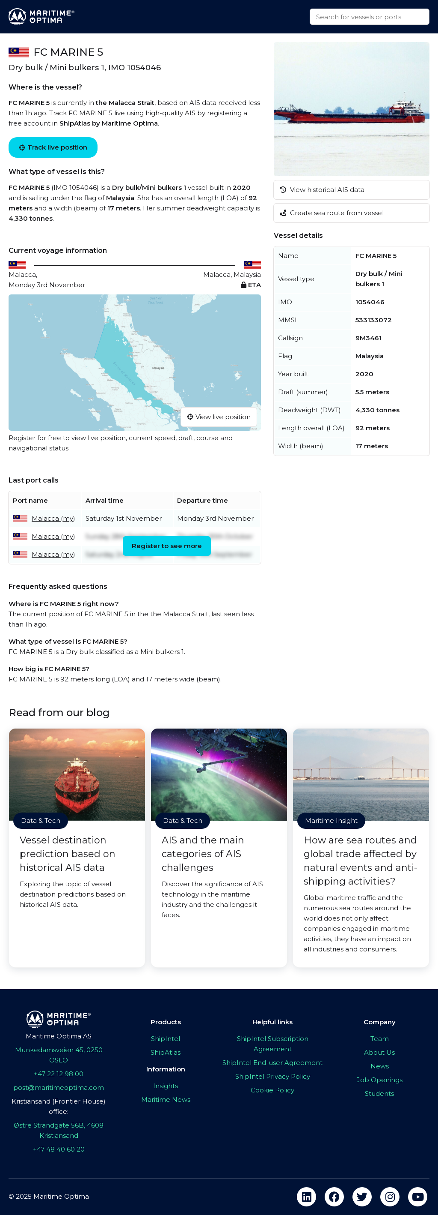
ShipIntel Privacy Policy (272, 1076)
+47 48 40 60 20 (59, 1149)
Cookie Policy (272, 1090)
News (379, 1066)
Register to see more (167, 546)
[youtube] (417, 1196)
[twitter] (362, 1196)
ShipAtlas (166, 1052)
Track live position (53, 147)
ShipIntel (165, 1039)
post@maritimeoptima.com (58, 1087)
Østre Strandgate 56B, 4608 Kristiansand (59, 1130)
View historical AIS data (322, 190)
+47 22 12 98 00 (58, 1074)
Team (379, 1039)
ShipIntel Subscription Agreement (272, 1044)
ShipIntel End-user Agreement (272, 1063)
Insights (165, 1086)
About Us (379, 1052)
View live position (219, 417)
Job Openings (379, 1080)
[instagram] (390, 1196)
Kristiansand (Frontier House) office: (59, 1106)
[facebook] (334, 1196)
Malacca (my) (53, 518)
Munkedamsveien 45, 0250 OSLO (59, 1055)
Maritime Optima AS (59, 1036)
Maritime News (165, 1099)
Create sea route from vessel (332, 213)
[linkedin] (306, 1196)
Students (379, 1093)
